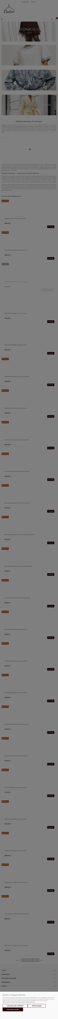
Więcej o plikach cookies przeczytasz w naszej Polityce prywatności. (19, 1002)
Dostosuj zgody (36, 1005)
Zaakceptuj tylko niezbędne (15, 1005)
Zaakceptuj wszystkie (13, 1009)
